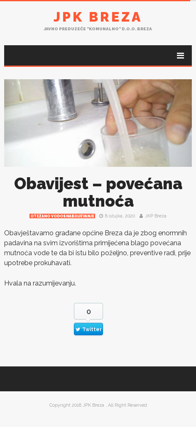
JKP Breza (156, 216)
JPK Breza (98, 16)
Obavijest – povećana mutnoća (98, 192)
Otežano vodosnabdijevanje (62, 216)
